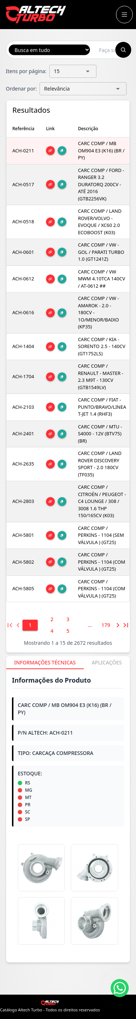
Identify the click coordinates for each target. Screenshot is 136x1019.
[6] (90, 625)
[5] (67, 631)
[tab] (45, 662)
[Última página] (125, 625)
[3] (67, 619)
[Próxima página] (117, 625)
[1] (30, 625)
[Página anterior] (17, 625)
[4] (51, 631)
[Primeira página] (9, 625)
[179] (106, 625)
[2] (51, 619)
